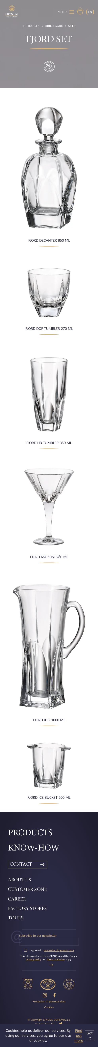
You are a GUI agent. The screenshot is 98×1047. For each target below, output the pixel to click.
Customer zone (27, 889)
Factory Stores (27, 908)
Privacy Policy (33, 959)
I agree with (49, 950)
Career (17, 899)
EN (90, 12)
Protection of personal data (49, 1001)
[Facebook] (54, 995)
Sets (71, 26)
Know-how (34, 848)
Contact (21, 864)
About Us (19, 880)
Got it (89, 1035)
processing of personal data (59, 950)
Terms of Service (56, 959)
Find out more (78, 1035)
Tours (15, 918)
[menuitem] (49, 833)
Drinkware (54, 26)
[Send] (51, 965)
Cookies (49, 1007)
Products (31, 26)
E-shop (80, 11)
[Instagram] (44, 995)
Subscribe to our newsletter (38, 936)
